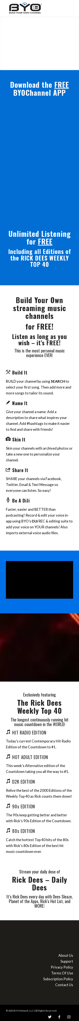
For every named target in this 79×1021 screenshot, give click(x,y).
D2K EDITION (23, 781)
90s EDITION (23, 806)
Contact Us (64, 985)
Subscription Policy (58, 979)
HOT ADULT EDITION (30, 757)
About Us (65, 955)
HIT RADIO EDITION (29, 732)
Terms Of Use (62, 973)
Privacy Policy (62, 967)
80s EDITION (23, 831)
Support (66, 961)
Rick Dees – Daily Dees (39, 883)
